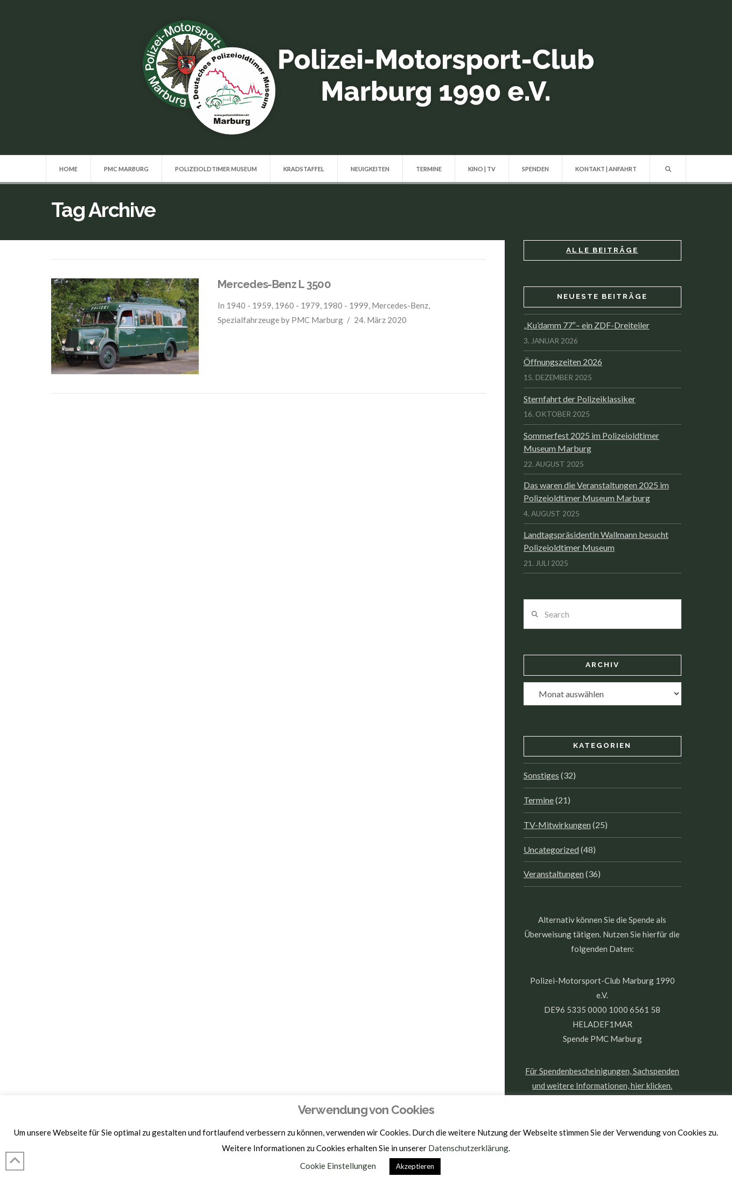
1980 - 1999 (345, 305)
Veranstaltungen (554, 873)
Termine (539, 800)
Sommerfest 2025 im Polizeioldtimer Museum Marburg (591, 441)
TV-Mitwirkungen (557, 824)
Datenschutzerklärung (468, 1148)
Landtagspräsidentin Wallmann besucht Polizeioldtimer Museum (596, 540)
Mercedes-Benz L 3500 (274, 284)
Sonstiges (541, 775)
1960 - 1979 (297, 305)
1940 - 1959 (248, 305)
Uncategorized (551, 849)
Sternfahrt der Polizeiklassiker (580, 399)
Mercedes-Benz (400, 305)
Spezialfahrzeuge (249, 320)
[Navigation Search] (668, 168)
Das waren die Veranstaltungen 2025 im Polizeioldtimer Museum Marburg (596, 491)
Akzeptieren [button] (415, 1166)
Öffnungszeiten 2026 (563, 361)
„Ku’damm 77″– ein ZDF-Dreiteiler (587, 325)
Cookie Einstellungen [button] (338, 1166)
